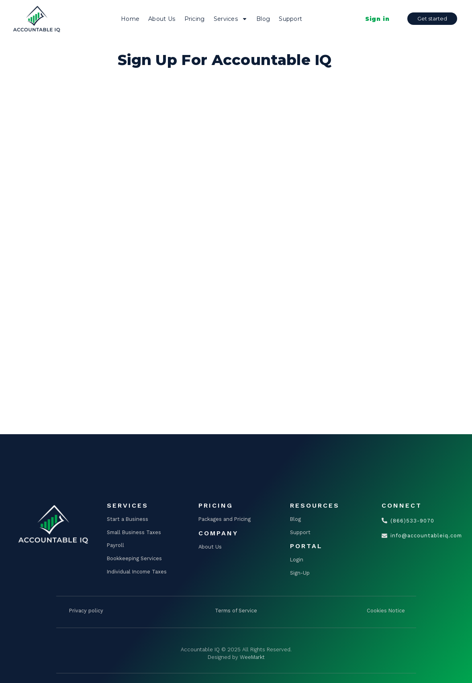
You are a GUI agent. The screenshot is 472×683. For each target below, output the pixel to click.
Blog (263, 18)
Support (290, 18)
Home (130, 18)
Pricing (194, 18)
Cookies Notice (386, 611)
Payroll (115, 545)
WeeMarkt (252, 657)
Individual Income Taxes (137, 572)
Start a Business (127, 519)
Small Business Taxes (134, 532)
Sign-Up (300, 573)
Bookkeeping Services (134, 558)
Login (296, 560)
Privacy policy (86, 611)
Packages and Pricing (224, 519)
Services (230, 19)
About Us (161, 18)
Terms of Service (236, 611)
